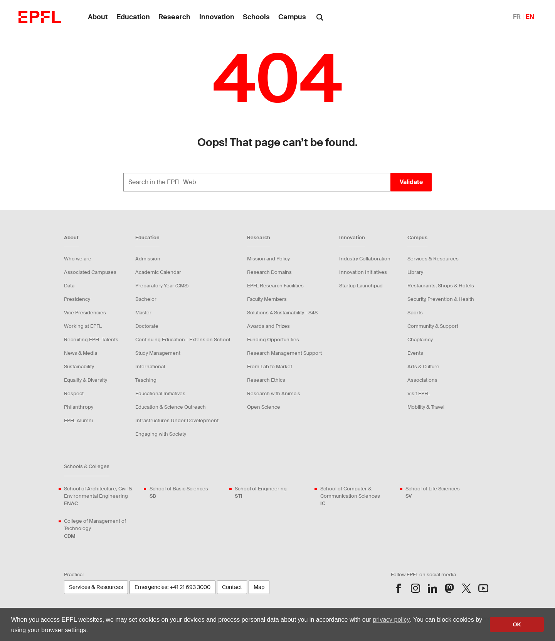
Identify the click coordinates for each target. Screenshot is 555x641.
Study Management (157, 353)
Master (143, 312)
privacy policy (391, 619)
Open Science (263, 407)
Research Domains (269, 272)
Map (259, 587)
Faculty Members (267, 299)
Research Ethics (266, 380)
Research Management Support (284, 353)
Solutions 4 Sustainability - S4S (282, 312)
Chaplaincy (420, 339)
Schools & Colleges (86, 466)
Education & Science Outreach (170, 407)
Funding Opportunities (273, 339)
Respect (74, 393)
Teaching (145, 380)
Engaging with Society (160, 434)
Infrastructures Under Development (177, 420)
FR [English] (517, 17)
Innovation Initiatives (363, 272)
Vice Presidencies (85, 312)
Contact (232, 587)
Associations (422, 380)
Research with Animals (273, 393)
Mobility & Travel (425, 407)
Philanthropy (78, 407)
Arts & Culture (423, 366)
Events (415, 353)
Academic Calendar (158, 272)
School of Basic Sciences (179, 492)
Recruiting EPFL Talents (91, 339)
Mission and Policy (268, 258)
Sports (415, 312)
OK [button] (517, 624)
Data (69, 285)
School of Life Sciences (432, 492)
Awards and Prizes (268, 326)
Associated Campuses (90, 272)
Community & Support (432, 326)
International (150, 366)
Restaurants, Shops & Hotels (440, 285)
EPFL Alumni (78, 420)
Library (415, 272)
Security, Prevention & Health (440, 299)
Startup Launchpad (361, 285)
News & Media (80, 353)
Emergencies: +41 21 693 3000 (172, 587)
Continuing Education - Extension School (182, 339)
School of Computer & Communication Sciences (358, 496)
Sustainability (79, 366)
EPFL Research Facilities (275, 285)
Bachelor (145, 299)
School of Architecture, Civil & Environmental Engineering (102, 496)
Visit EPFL (418, 393)
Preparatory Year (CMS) (161, 285)
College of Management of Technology (102, 529)
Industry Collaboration (364, 258)
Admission (147, 258)
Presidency (77, 299)
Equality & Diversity (85, 380)
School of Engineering (261, 492)
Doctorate (146, 326)
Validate (411, 182)
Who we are (77, 258)
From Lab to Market (269, 366)
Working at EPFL (83, 326)
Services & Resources (433, 258)
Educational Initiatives (160, 393)
